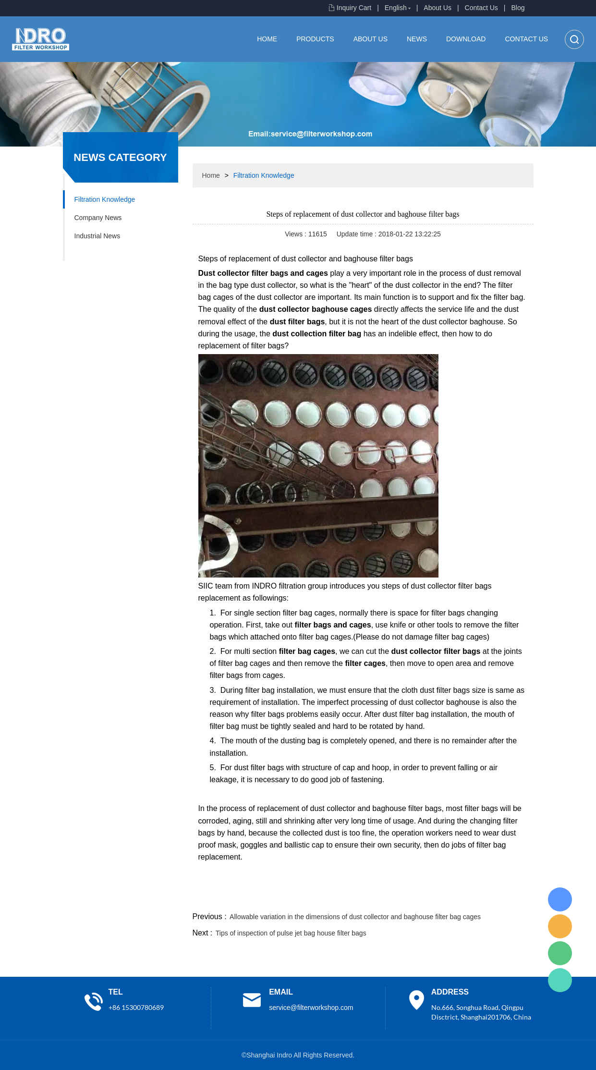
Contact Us (481, 8)
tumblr (491, 898)
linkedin (517, 898)
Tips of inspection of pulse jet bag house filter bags (291, 933)
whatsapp (439, 898)
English (396, 8)
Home (267, 39)
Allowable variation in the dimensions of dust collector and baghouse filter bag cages (355, 917)
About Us (437, 8)
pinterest (465, 898)
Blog (517, 8)
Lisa (560, 899)
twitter (413, 898)
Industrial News (97, 236)
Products (315, 39)
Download (466, 39)
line (387, 898)
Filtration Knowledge (104, 199)
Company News (98, 217)
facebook (361, 898)
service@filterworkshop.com (311, 1007)
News (417, 39)
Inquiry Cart (354, 8)
